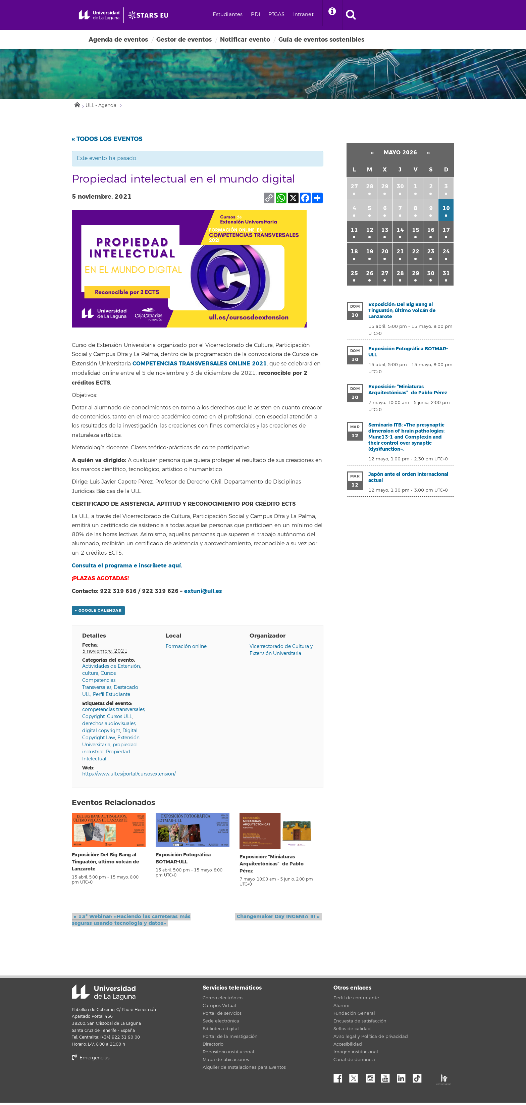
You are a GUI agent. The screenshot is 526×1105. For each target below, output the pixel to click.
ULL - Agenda (103, 107)
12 (369, 231)
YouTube (388, 1078)
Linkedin (404, 1078)
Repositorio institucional (228, 1054)
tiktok (419, 1078)
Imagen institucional (355, 1054)
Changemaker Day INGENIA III (280, 918)
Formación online (186, 649)
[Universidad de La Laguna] (167, 15)
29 (384, 188)
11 (354, 231)
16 (430, 231)
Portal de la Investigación (230, 1039)
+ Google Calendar (98, 612)
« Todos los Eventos (107, 141)
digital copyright (101, 733)
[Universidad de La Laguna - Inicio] (107, 15)
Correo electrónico (223, 1000)
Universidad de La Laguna (104, 994)
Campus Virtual (219, 1008)
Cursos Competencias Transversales (99, 683)
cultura (90, 676)
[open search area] (379, 15)
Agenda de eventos (118, 40)
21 (400, 253)
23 (430, 253)
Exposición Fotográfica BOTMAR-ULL (408, 353)
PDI (280, 14)
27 (354, 188)
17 (446, 231)
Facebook (340, 1078)
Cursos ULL (119, 719)
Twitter (356, 1078)
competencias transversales (113, 712)
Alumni (341, 1008)
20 (384, 253)
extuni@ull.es (203, 592)
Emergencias (90, 1060)
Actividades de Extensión (111, 668)
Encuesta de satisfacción (359, 1023)
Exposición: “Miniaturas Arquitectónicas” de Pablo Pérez (272, 866)
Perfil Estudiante (111, 697)
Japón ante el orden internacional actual (408, 479)
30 (400, 188)
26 (369, 275)
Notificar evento (245, 40)
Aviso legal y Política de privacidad (370, 1039)
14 (400, 231)
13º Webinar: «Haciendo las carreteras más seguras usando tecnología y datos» (130, 921)
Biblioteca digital (221, 1031)
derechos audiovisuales (109, 726)
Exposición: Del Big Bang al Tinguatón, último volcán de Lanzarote (105, 864)
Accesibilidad (347, 1046)
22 (415, 253)
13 (384, 231)
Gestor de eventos (184, 40)
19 (369, 253)
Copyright (93, 719)
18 (354, 253)
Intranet (328, 14)
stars (122, 1083)
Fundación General (354, 1015)
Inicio (77, 105)
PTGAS (302, 14)
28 (369, 188)
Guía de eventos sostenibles (321, 40)
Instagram (372, 1078)
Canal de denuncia (354, 1062)
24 (446, 253)
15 (415, 231)
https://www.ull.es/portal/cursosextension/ (128, 776)
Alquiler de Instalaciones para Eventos (244, 1069)
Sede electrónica (221, 1023)
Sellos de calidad (352, 1031)
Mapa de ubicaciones (226, 1062)
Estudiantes (253, 14)
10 (446, 209)
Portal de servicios (222, 1015)
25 (354, 275)
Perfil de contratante (356, 1000)
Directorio (213, 1046)
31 (446, 275)
